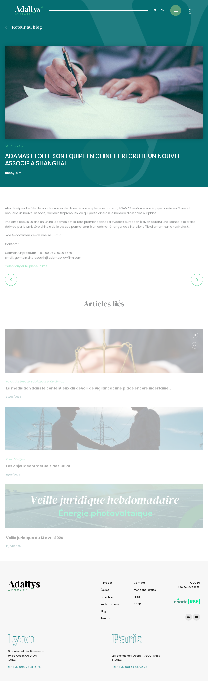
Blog (103, 611)
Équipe (105, 590)
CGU (137, 597)
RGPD (137, 604)
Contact (139, 582)
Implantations (110, 604)
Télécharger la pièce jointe (26, 277)
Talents (105, 618)
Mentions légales (145, 590)
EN (162, 10)
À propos (107, 582)
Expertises (107, 597)
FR (155, 10)
